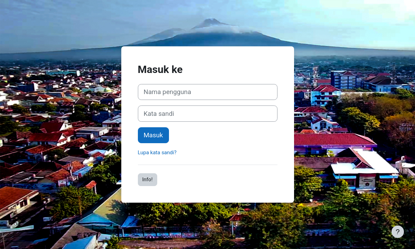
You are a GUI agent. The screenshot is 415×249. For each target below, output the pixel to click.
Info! (147, 179)
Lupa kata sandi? (157, 152)
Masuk (153, 135)
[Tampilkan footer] (398, 231)
